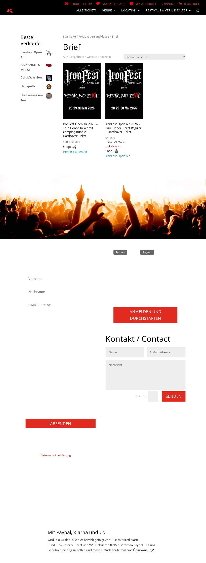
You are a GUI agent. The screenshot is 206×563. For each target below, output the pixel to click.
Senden (173, 396)
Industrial (34, 349)
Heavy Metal (36, 344)
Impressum (47, 474)
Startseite (69, 36)
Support (168, 4)
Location (128, 10)
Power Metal (37, 370)
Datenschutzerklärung (55, 455)
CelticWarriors (32, 77)
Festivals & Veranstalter (166, 10)
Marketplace (114, 4)
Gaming (33, 403)
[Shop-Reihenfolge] (154, 57)
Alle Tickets (86, 10)
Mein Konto (89, 474)
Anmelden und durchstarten (145, 315)
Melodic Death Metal (42, 354)
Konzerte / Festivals (41, 413)
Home (32, 474)
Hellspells (28, 86)
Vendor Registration (114, 474)
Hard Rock (35, 338)
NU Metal (34, 365)
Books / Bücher (39, 408)
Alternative (35, 322)
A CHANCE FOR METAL (31, 67)
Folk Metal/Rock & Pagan (45, 333)
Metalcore (35, 360)
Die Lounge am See (32, 97)
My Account (146, 4)
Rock (31, 387)
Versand (115, 146)
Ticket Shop (81, 4)
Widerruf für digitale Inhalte (71, 480)
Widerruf (101, 480)
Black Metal (36, 327)
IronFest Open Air (75, 152)
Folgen (120, 252)
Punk (31, 381)
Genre (107, 10)
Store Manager (142, 474)
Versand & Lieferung (125, 480)
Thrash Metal (37, 392)
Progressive (36, 376)
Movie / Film (37, 397)
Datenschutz (68, 474)
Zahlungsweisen (167, 474)
